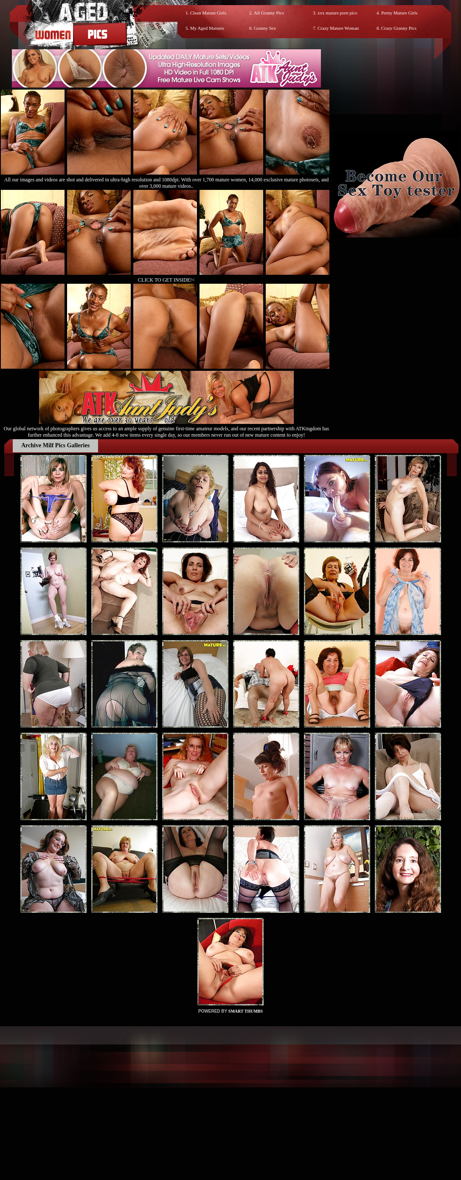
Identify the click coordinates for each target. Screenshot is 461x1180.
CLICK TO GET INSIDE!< (166, 280)
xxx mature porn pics (337, 12)
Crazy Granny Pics (398, 28)
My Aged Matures (207, 28)
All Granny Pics (269, 12)
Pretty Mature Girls (399, 12)
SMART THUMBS (245, 1011)
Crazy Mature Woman (338, 28)
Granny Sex (265, 28)
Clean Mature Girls (208, 12)
